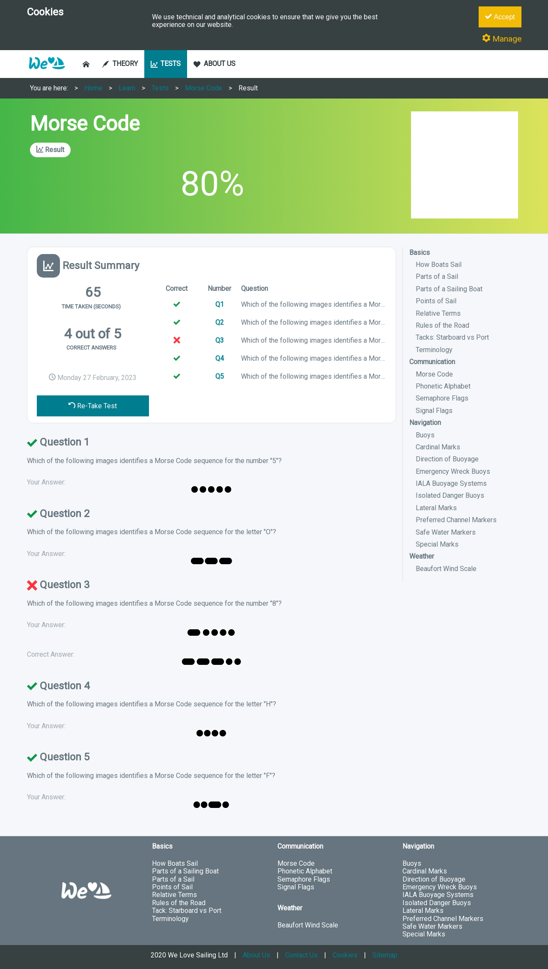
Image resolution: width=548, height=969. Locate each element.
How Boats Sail (439, 264)
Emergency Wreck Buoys (453, 471)
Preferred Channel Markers (456, 520)
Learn (127, 88)
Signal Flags (434, 411)
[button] (47, 73)
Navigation (425, 423)
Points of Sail (436, 301)
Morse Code (203, 88)
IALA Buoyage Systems (451, 483)
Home (93, 88)
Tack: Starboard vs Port (186, 910)
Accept (500, 17)
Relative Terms (438, 313)
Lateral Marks (436, 508)
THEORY (120, 64)
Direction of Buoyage (447, 459)
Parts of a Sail (437, 276)
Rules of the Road (442, 325)
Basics (419, 252)
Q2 (219, 322)
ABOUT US (214, 64)
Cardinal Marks (438, 447)
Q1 (219, 304)
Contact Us (301, 955)
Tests (160, 88)
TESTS (166, 64)
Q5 (219, 376)
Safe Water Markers (446, 532)
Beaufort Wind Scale (446, 569)
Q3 (219, 340)
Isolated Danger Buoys (450, 495)
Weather (421, 556)
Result (248, 88)
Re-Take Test (92, 406)
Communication (432, 362)
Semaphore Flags (442, 398)
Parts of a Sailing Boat (449, 289)
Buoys (425, 435)
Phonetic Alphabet (443, 386)
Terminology (434, 350)
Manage (501, 39)
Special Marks (437, 544)
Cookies (345, 955)
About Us (256, 955)
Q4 (219, 358)
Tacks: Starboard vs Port (452, 337)
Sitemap (384, 955)
